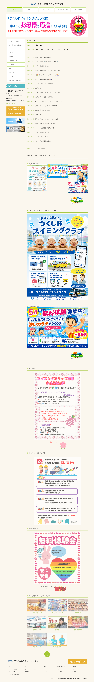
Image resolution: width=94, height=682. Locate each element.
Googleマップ (10, 103)
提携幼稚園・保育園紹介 (15, 80)
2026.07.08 (30, 45)
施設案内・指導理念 (63, 9)
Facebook (11, 64)
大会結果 (11, 52)
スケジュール (12, 49)
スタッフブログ (13, 68)
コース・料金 (46, 9)
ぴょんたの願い (13, 60)
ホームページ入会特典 (14, 41)
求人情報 (11, 76)
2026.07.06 (30, 50)
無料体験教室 (78, 9)
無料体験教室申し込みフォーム (17, 45)
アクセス (11, 56)
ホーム (14, 9)
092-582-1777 (13, 93)
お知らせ (30, 9)
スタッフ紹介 (12, 72)
